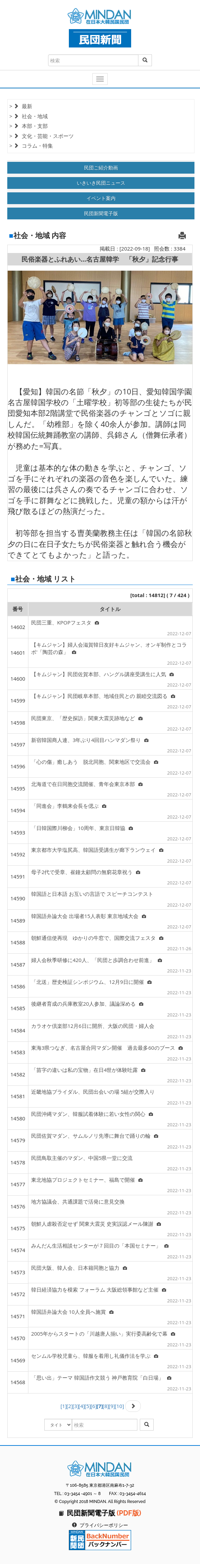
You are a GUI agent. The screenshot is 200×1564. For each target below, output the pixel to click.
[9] (112, 1406)
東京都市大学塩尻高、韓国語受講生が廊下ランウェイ (97, 849)
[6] (94, 1406)
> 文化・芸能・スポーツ (41, 135)
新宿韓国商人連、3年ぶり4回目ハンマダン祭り (89, 739)
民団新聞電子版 (101, 213)
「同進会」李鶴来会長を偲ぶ (68, 805)
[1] (64, 1406)
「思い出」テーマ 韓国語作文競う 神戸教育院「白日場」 (101, 1377)
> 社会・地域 (28, 116)
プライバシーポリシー (104, 1525)
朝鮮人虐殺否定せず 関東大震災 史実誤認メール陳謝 (96, 1223)
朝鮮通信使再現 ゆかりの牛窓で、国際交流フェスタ (97, 937)
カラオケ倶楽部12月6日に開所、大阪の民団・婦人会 (92, 1025)
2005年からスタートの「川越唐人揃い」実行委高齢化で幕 (103, 1333)
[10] (119, 1406)
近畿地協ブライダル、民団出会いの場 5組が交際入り (93, 1091)
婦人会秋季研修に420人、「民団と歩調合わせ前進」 (96, 959)
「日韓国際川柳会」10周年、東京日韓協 (82, 827)
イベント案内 (101, 198)
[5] (87, 1406)
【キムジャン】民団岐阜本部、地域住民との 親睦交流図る (103, 695)
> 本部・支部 (28, 125)
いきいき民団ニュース (101, 183)
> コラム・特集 (31, 145)
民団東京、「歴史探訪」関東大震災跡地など (87, 718)
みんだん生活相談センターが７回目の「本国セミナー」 (100, 1245)
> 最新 (20, 106)
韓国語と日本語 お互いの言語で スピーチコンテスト (92, 893)
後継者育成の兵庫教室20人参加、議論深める (87, 1003)
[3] (75, 1406)
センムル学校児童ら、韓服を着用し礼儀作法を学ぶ (94, 1355)
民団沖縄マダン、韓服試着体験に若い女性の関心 (92, 1113)
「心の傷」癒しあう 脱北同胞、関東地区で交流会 (94, 761)
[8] (106, 1406)
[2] (69, 1406)
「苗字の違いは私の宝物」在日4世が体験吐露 (88, 1069)
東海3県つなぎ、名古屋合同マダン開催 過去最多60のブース (107, 1047)
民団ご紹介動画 (101, 167)
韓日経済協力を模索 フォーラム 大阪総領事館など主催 (98, 1289)
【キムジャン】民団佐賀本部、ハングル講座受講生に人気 (102, 674)
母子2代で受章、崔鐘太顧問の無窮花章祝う (85, 871)
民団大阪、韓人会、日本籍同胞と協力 (79, 1267)
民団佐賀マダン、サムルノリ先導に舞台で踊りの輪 (94, 1135)
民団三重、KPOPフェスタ (65, 622)
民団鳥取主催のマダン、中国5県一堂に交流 (82, 1157)
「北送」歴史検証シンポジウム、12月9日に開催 (91, 981)
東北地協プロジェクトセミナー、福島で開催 (87, 1179)
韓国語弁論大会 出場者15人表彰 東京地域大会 (88, 915)
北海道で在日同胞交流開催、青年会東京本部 (87, 783)
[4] (82, 1406)
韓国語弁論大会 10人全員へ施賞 (72, 1311)
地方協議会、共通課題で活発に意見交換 (78, 1201)
